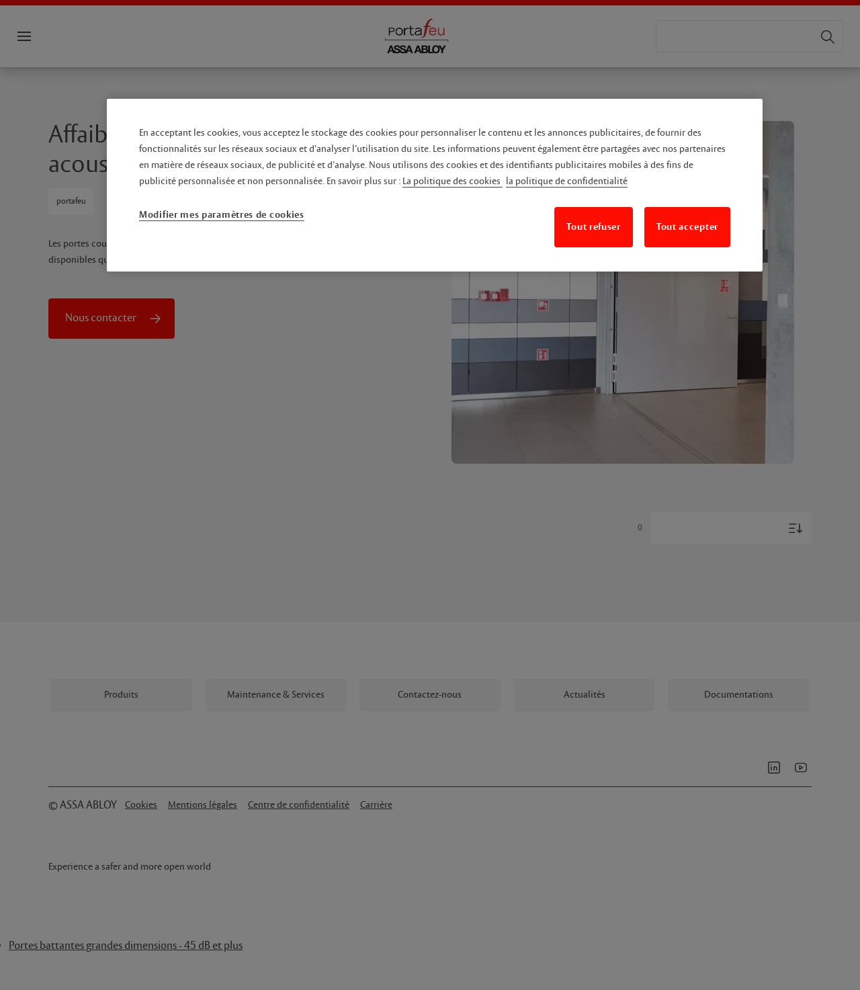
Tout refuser (593, 226)
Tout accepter (687, 226)
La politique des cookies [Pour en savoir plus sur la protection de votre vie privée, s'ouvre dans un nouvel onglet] (452, 181)
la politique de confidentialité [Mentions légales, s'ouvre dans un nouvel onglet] (567, 181)
